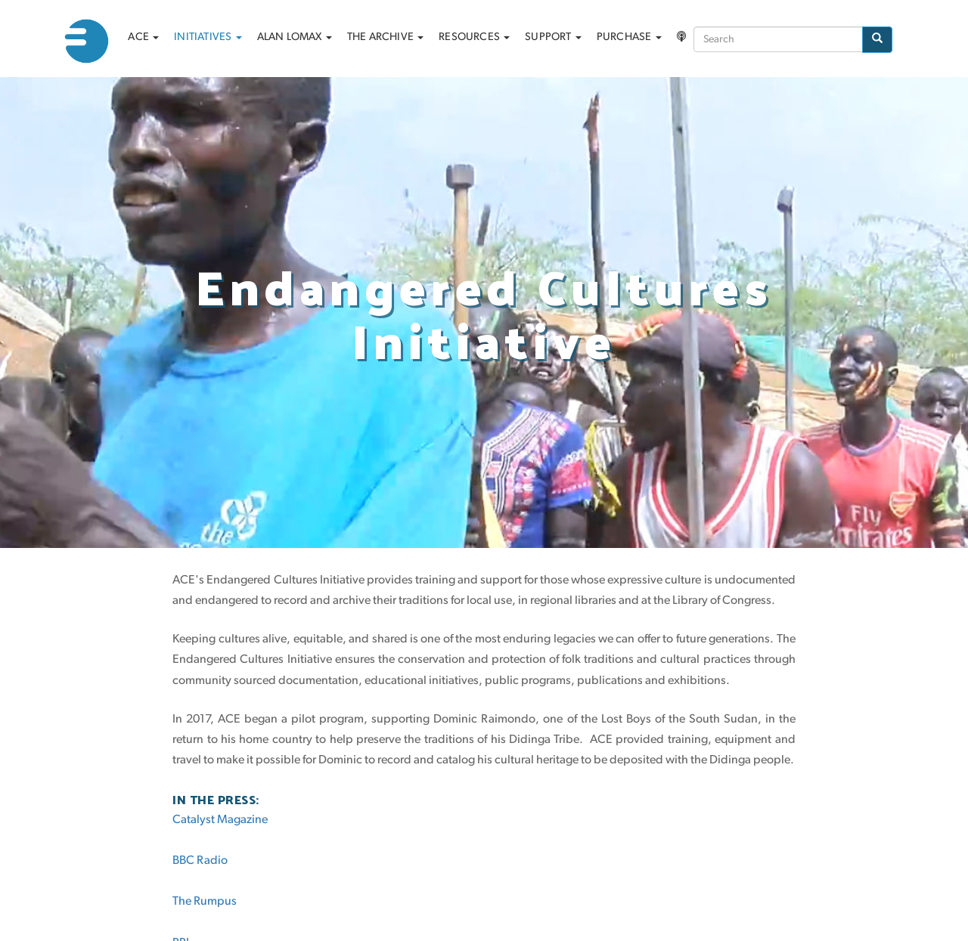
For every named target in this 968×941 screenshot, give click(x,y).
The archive (385, 37)
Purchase (629, 37)
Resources (474, 37)
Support (553, 37)
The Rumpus (204, 902)
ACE (143, 37)
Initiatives (207, 37)
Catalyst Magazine (220, 820)
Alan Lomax (294, 37)
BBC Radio (200, 861)
